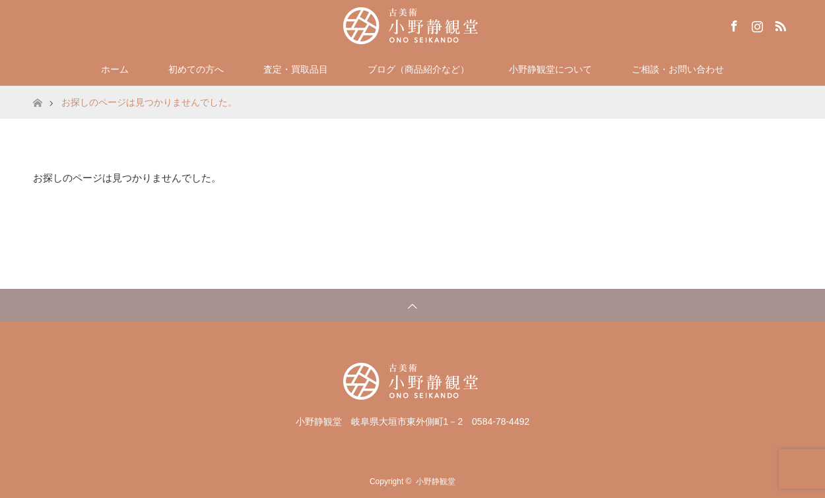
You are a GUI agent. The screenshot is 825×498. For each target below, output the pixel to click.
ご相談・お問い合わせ (678, 69)
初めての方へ (196, 69)
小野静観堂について (550, 69)
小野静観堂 (435, 481)
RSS (779, 24)
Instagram (756, 24)
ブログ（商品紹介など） (418, 69)
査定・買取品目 (295, 69)
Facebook (732, 24)
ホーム (115, 69)
